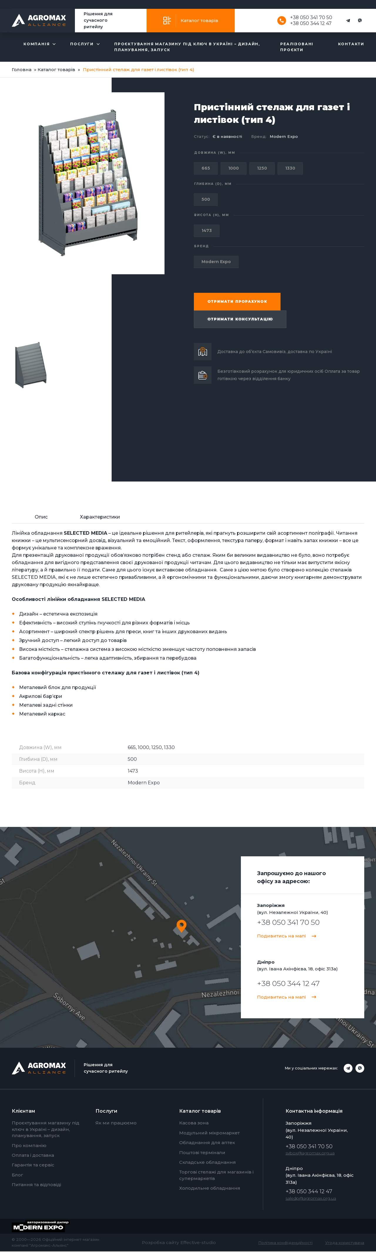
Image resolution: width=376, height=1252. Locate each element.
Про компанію (29, 1146)
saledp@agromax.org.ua (311, 1198)
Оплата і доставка (33, 1156)
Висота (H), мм (211, 215)
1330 (290, 168)
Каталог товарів (199, 20)
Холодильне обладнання (209, 1189)
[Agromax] (39, 20)
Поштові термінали (202, 1153)
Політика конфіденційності (285, 1243)
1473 (207, 230)
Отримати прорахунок (237, 301)
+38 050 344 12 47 (311, 23)
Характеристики (100, 518)
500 (206, 199)
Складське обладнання (207, 1163)
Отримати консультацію (240, 319)
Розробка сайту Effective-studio (179, 1243)
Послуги (82, 44)
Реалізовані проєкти (296, 47)
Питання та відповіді (36, 1185)
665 (206, 168)
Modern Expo (284, 136)
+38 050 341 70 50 (311, 17)
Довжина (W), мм (214, 153)
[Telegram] (348, 20)
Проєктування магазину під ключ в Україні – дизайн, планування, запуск (187, 47)
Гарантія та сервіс (33, 1166)
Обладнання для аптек (207, 1143)
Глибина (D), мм (213, 184)
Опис (41, 518)
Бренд (201, 246)
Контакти (351, 44)
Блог (17, 1175)
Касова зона (194, 1123)
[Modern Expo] (45, 1227)
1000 (233, 168)
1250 (262, 168)
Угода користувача (344, 1243)
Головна (21, 69)
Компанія (37, 44)
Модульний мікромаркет (209, 1133)
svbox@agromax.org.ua (310, 1153)
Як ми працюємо (116, 1123)
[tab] (41, 518)
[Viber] (359, 20)
